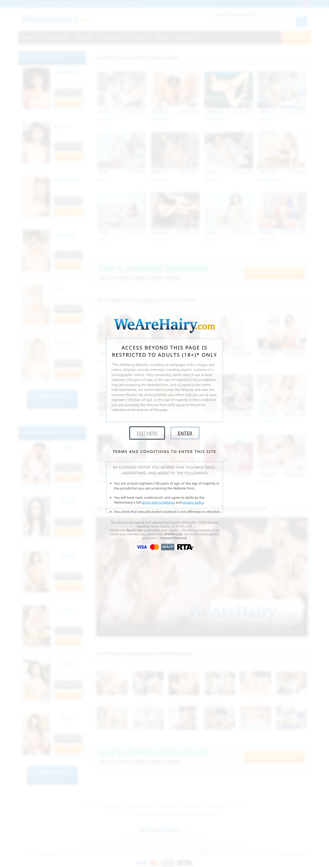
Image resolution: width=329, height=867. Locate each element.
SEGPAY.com (173, 534)
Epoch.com (134, 530)
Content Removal (173, 538)
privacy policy (193, 502)
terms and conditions (158, 502)
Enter (185, 433)
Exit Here (147, 433)
